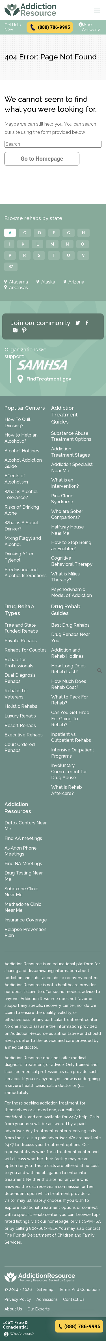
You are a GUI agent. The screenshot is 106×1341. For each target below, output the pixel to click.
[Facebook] (87, 322)
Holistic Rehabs (21, 706)
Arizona (74, 282)
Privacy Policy (18, 1299)
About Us (13, 1309)
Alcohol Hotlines (22, 451)
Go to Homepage (42, 158)
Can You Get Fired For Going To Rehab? (70, 718)
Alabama (16, 282)
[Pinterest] (24, 330)
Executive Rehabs (24, 735)
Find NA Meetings (23, 863)
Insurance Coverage (26, 920)
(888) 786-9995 (49, 27)
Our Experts (38, 1309)
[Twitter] (77, 322)
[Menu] (96, 10)
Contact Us (74, 1299)
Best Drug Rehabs (70, 625)
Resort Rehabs (20, 725)
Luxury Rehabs (20, 716)
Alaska (45, 282)
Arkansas (16, 287)
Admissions (47, 1299)
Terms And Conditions (80, 1289)
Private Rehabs (21, 640)
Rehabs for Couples (26, 650)
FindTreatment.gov (43, 379)
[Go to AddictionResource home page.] (31, 9)
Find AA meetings (23, 838)
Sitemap (45, 1289)
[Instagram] (15, 330)
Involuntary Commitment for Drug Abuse (69, 771)
